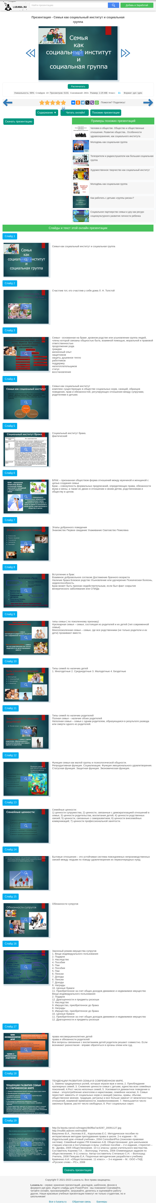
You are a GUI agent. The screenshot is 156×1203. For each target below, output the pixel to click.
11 (119, 92)
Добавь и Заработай (137, 5)
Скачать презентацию (18, 121)
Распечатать (78, 86)
